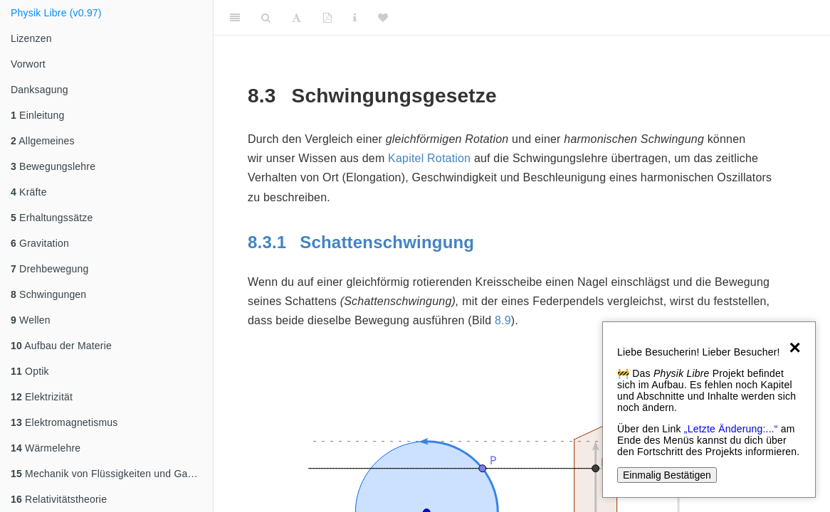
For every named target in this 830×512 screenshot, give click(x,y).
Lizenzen (31, 38)
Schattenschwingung (363, 242)
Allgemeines (43, 140)
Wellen (31, 320)
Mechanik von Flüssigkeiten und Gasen (107, 473)
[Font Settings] (296, 18)
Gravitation (40, 243)
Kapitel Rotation (429, 158)
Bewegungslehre (53, 166)
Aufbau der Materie (61, 345)
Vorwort (28, 64)
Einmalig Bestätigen (667, 475)
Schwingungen (48, 294)
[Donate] (383, 18)
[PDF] (327, 18)
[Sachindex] (354, 18)
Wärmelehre (45, 448)
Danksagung (39, 89)
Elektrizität (42, 396)
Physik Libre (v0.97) (56, 12)
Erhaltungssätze (52, 217)
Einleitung (38, 115)
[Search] (266, 18)
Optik (30, 371)
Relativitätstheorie (59, 499)
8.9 (503, 320)
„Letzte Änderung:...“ (731, 428)
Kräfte (29, 192)
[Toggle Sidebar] (235, 18)
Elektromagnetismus (64, 422)
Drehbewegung (49, 268)
